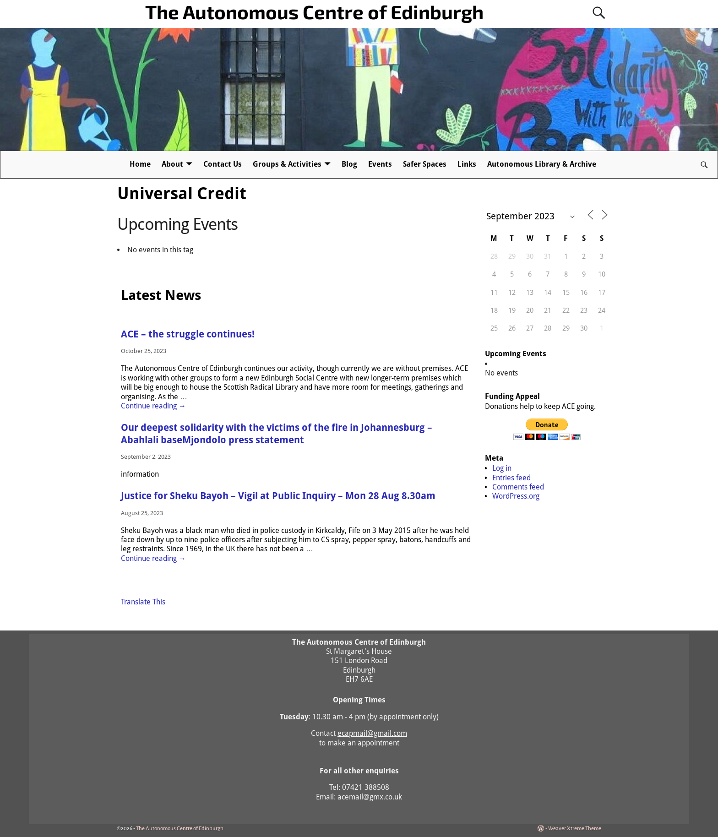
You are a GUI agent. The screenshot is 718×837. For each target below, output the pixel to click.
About (172, 164)
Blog (349, 164)
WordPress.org (515, 496)
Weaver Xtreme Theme (574, 829)
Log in (501, 468)
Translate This (143, 602)
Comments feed (518, 487)
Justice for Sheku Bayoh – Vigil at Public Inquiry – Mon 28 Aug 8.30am (278, 495)
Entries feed (511, 477)
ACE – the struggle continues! (188, 334)
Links (466, 164)
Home (140, 164)
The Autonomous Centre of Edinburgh (314, 11)
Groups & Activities (287, 164)
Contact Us (222, 164)
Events (380, 164)
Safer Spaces (424, 164)
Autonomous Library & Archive (541, 164)
